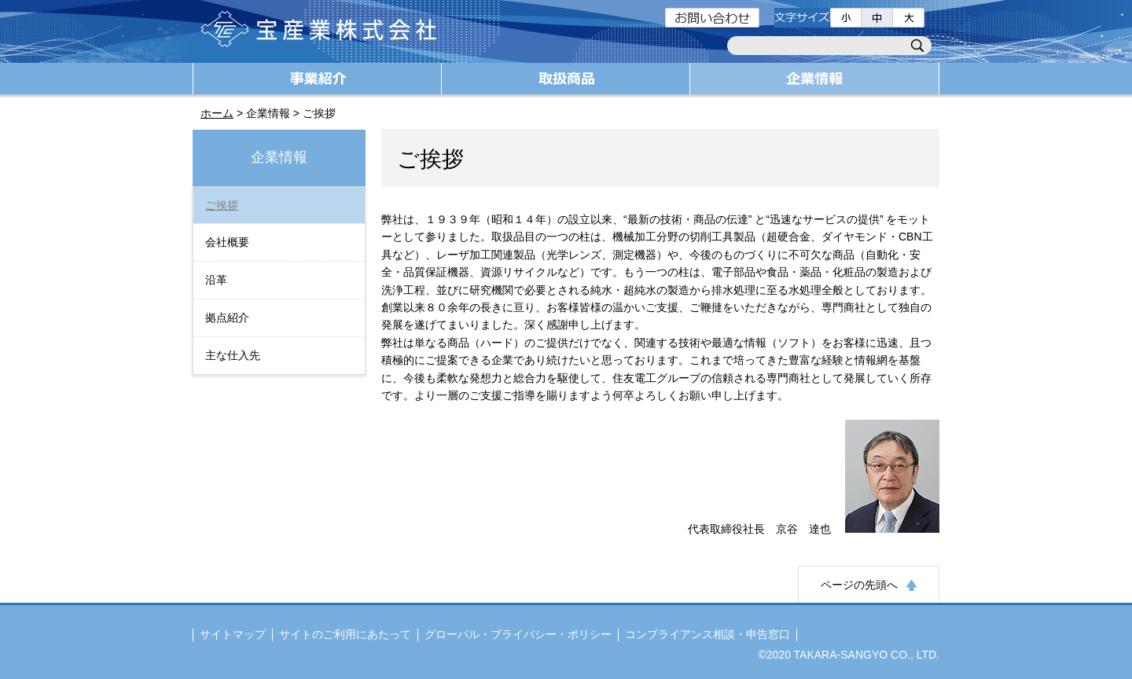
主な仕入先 (232, 355)
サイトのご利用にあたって (345, 634)
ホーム (216, 113)
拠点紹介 (227, 317)
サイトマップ (233, 634)
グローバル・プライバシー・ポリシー (518, 634)
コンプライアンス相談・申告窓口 (707, 634)
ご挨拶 (221, 205)
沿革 (216, 279)
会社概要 (227, 242)
